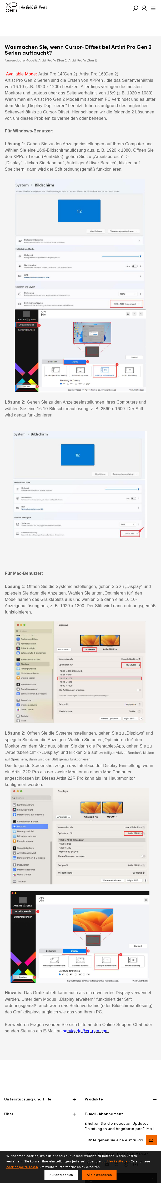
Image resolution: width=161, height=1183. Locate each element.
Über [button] (40, 1098)
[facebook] (97, 1148)
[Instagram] (88, 1148)
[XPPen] (26, 8)
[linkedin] (126, 1148)
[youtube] (135, 1148)
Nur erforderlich (61, 1175)
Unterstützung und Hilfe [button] (40, 1084)
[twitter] (116, 1148)
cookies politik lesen (22, 1167)
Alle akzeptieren (99, 1175)
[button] (135, 8)
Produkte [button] (121, 1084)
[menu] (152, 8)
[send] (151, 1124)
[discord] (107, 1148)
